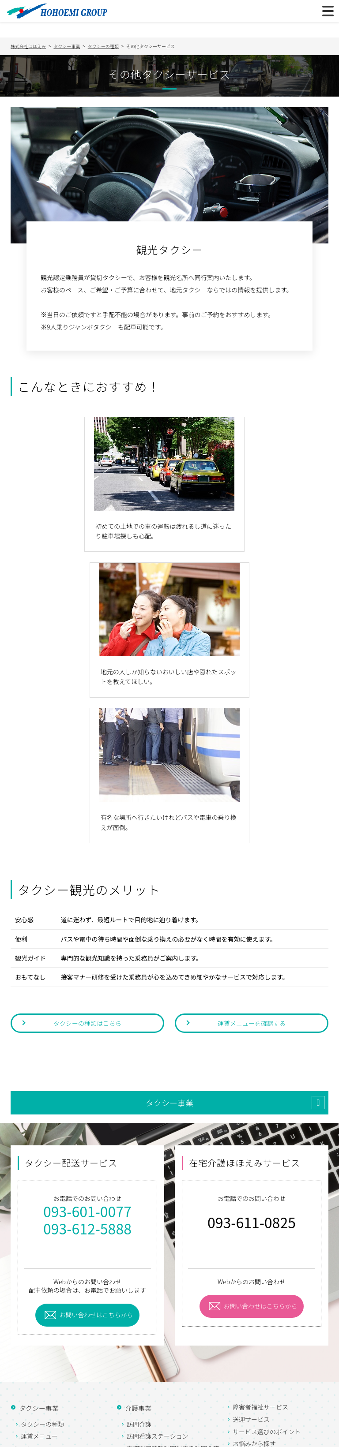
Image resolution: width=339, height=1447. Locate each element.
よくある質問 (38, 1376)
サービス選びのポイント (267, 1286)
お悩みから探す (254, 1298)
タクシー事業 (169, 957)
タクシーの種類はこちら (87, 877)
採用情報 (32, 1359)
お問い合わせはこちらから (97, 1169)
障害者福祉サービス (260, 1261)
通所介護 (139, 1323)
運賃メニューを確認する (252, 877)
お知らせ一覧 (38, 1393)
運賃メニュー (39, 1290)
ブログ (20, 1303)
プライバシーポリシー (52, 1438)
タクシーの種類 (42, 1278)
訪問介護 (139, 1278)
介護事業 (137, 1262)
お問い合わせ (38, 1410)
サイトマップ (130, 1438)
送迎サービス (251, 1273)
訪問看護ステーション (157, 1290)
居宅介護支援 (145, 1335)
